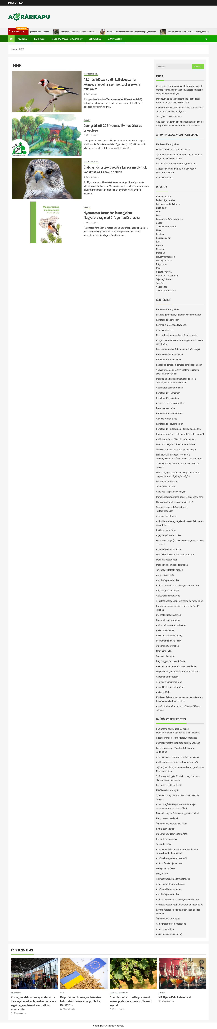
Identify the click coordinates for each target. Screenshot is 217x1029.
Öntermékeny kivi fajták (167, 646)
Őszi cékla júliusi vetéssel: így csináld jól (176, 449)
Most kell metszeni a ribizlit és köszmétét (176, 335)
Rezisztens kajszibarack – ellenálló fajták (176, 666)
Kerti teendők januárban (167, 398)
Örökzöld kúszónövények (168, 615)
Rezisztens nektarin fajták (168, 785)
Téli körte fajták (163, 844)
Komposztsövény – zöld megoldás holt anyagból (180, 434)
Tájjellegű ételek (164, 279)
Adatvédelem (115, 39)
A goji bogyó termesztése (168, 535)
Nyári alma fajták (164, 651)
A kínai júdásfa (163, 692)
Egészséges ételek (165, 200)
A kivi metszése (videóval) (169, 635)
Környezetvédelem (91, 74)
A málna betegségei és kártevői (171, 858)
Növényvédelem (164, 260)
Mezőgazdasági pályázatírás (67, 39)
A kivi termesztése (165, 630)
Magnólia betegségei (166, 559)
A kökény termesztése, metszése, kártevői (177, 762)
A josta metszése (164, 177)
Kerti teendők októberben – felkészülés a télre (179, 429)
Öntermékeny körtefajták (168, 620)
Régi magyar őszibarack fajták (170, 661)
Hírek (158, 230)
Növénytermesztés (165, 257)
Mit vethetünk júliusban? (167, 481)
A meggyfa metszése (166, 516)
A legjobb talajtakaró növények (170, 491)
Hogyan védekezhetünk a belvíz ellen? (174, 502)
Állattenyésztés (163, 196)
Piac (158, 268)
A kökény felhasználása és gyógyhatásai (176, 439)
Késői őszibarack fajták (167, 790)
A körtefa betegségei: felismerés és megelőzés (179, 601)
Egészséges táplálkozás (168, 204)
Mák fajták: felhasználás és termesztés (175, 554)
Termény (160, 283)
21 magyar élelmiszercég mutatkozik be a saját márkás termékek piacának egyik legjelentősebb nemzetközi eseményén (179, 90)
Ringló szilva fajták (165, 828)
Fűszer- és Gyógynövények (169, 219)
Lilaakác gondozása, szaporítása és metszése (178, 314)
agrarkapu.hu (94, 94)
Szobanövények (164, 271)
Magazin (87, 120)
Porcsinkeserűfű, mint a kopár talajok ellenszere (179, 497)
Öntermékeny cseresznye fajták (171, 823)
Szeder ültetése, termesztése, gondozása (176, 163)
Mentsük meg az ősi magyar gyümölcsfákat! (177, 813)
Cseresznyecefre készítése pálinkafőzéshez (178, 743)
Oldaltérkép (95, 39)
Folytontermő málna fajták (168, 640)
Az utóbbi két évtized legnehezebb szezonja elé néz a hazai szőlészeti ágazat (130, 1001)
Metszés (160, 253)
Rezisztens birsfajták (166, 839)
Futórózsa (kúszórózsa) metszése (173, 149)
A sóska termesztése (166, 418)
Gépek (159, 223)
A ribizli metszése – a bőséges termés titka (177, 585)
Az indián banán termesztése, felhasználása (177, 757)
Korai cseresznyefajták (167, 818)
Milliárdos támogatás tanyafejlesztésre (79, 31)
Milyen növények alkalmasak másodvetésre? (178, 671)
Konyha (159, 245)
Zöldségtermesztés (166, 290)
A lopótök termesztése (167, 676)
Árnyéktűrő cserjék (165, 575)
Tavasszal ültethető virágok (169, 570)
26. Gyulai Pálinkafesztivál (169, 116)
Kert (158, 241)
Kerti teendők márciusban (168, 359)
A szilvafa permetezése (167, 580)
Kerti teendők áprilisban (167, 320)
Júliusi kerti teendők (166, 486)
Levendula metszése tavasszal (171, 325)
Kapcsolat (40, 39)
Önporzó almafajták (165, 656)
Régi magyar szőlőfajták (167, 590)
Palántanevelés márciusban (169, 354)
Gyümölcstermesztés (166, 226)
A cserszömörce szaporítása (170, 403)
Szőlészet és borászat (167, 275)
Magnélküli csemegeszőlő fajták (172, 565)
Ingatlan (160, 234)
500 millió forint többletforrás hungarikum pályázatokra (132, 31)
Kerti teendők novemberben (169, 424)
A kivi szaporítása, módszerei (170, 884)
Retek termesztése (165, 408)
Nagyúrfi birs (162, 873)
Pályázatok (161, 264)
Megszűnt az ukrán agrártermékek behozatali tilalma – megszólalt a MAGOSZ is (80, 1001)
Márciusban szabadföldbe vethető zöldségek (178, 349)
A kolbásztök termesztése (169, 682)
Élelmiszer (161, 207)
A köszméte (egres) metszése (171, 625)
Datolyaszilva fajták (165, 868)
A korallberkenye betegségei (170, 687)
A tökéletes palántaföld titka (169, 387)
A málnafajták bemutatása (168, 549)
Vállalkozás (161, 287)
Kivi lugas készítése (166, 530)
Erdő (158, 211)
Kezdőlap (23, 39)
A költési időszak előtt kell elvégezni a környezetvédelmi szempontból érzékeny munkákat (112, 84)
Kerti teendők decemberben (169, 413)
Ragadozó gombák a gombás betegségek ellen (179, 365)
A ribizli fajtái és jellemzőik (169, 863)
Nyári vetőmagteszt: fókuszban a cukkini (175, 444)
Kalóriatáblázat (163, 238)
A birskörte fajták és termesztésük (173, 879)
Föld (158, 215)
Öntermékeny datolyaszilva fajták (172, 834)
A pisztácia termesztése (168, 595)
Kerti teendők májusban (167, 144)
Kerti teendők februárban (168, 393)
